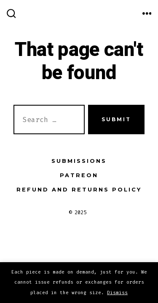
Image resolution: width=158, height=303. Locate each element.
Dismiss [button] (117, 293)
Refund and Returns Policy (79, 189)
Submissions (79, 161)
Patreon (79, 175)
